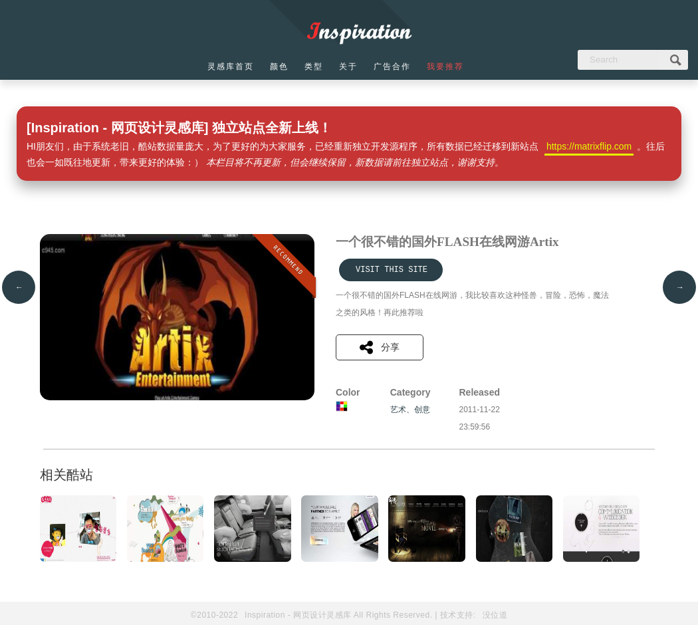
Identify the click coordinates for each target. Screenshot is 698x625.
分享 (380, 347)
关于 (348, 66)
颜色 (279, 66)
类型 (313, 66)
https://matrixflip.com (589, 146)
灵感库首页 (230, 66)
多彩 (342, 406)
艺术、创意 (410, 409)
